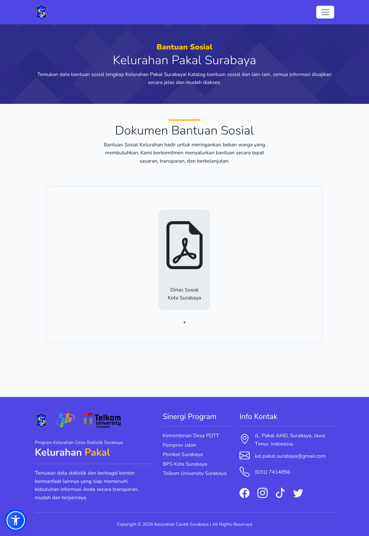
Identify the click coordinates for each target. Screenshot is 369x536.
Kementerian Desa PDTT (191, 435)
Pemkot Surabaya (183, 454)
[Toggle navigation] (325, 12)
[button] (15, 520)
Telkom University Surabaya (195, 473)
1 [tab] (184, 322)
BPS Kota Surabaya (185, 464)
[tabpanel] (184, 263)
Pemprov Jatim (179, 445)
